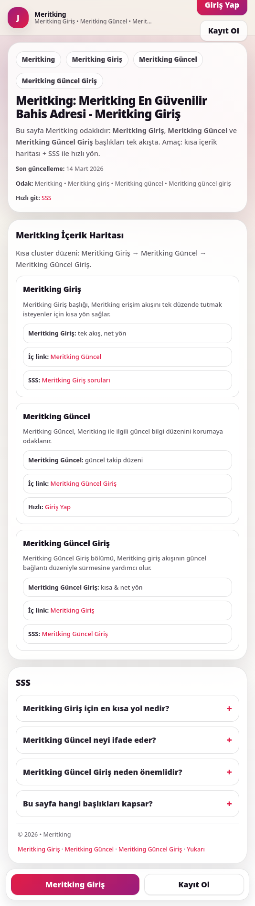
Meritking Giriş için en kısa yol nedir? (96, 708)
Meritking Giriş (72, 610)
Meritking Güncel (75, 356)
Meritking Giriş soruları (76, 380)
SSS (47, 198)
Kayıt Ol (223, 30)
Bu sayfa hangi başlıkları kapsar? (88, 803)
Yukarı (196, 849)
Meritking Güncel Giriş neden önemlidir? (102, 772)
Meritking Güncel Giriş (83, 483)
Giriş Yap (58, 507)
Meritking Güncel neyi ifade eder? (89, 740)
